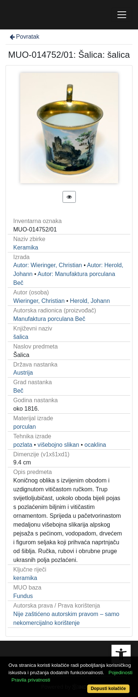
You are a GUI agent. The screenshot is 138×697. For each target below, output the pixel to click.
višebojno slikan (58, 445)
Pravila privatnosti (30, 680)
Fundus (23, 596)
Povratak (23, 36)
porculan (24, 427)
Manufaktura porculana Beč (49, 319)
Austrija (23, 372)
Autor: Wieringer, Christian (47, 265)
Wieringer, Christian (39, 301)
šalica (20, 337)
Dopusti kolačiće (108, 688)
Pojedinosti (120, 672)
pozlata (22, 445)
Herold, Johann (90, 301)
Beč (18, 391)
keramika (25, 578)
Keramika (25, 247)
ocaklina (95, 445)
